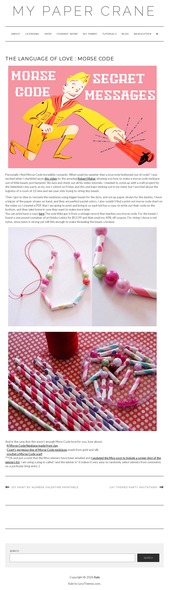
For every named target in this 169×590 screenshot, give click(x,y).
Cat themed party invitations (133, 487)
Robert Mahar (87, 178)
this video (50, 178)
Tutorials (110, 33)
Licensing (32, 33)
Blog (125, 33)
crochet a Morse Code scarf (24, 454)
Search (14, 550)
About (15, 33)
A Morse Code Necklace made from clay (32, 445)
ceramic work (67, 33)
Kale (97, 577)
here (41, 213)
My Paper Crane (84, 11)
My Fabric (90, 33)
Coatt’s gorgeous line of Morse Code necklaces (37, 450)
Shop (48, 33)
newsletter (142, 33)
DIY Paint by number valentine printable (45, 487)
